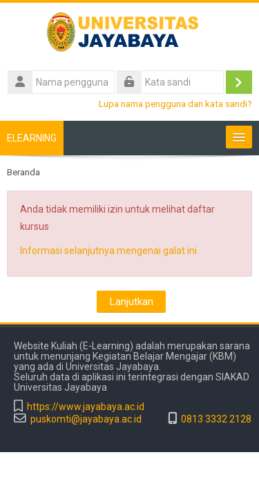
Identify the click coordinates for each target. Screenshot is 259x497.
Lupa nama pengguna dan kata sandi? (175, 103)
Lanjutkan (131, 301)
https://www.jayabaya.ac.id (85, 407)
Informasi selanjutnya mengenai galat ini (108, 250)
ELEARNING (32, 138)
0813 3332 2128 (216, 419)
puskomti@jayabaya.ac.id (86, 419)
